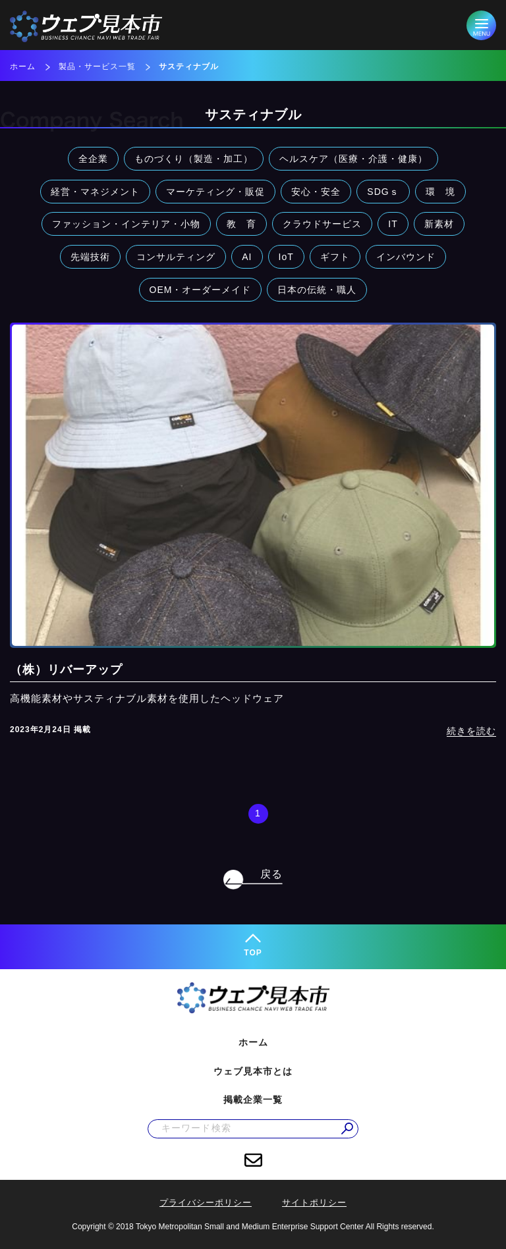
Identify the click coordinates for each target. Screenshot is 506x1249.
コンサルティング (175, 257)
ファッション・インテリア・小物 (126, 224)
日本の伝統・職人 (316, 289)
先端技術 (90, 257)
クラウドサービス (322, 224)
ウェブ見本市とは (253, 1071)
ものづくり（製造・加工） (193, 158)
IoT (286, 257)
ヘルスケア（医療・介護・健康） (353, 158)
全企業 (93, 158)
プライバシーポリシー (205, 1203)
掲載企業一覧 (253, 1099)
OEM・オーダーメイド (201, 289)
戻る (271, 874)
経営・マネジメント (95, 191)
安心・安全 (316, 191)
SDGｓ (383, 191)
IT (392, 224)
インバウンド (406, 257)
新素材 (439, 224)
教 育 (241, 224)
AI (247, 257)
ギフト (335, 257)
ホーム (23, 66)
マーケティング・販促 (215, 191)
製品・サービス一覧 (97, 66)
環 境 (440, 191)
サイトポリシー (314, 1203)
